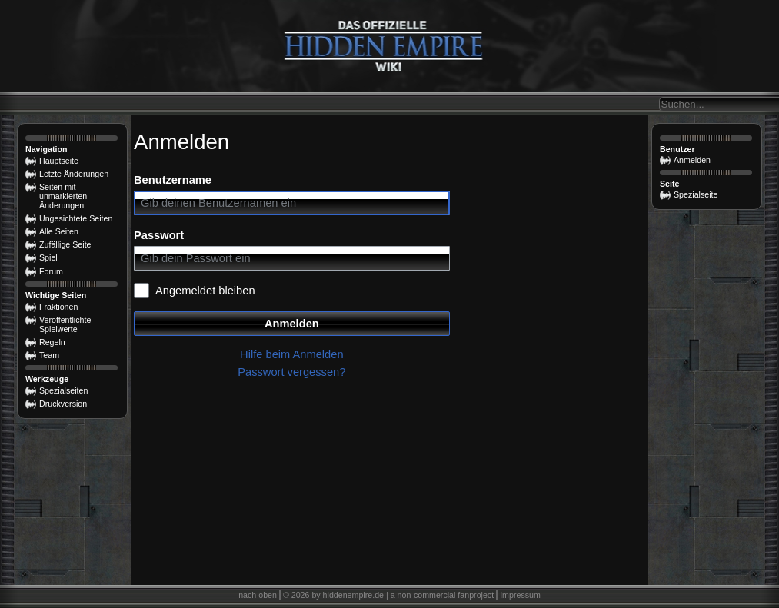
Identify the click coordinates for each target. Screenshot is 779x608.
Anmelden (292, 323)
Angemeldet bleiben (205, 290)
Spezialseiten (63, 390)
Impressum (520, 595)
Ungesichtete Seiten (75, 218)
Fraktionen (58, 306)
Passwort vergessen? (291, 372)
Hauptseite (58, 160)
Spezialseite (695, 194)
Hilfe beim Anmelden (291, 354)
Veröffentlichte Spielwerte (65, 324)
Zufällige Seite (65, 244)
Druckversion (63, 403)
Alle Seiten (58, 231)
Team (49, 355)
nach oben (257, 595)
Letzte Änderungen (73, 173)
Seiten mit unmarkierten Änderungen (63, 196)
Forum (51, 271)
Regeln (52, 342)
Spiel (48, 257)
